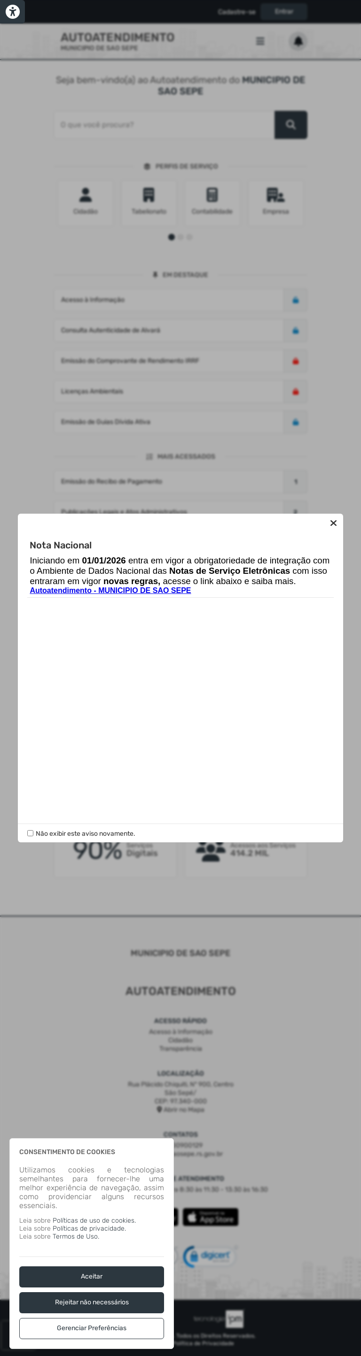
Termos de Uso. (76, 1236)
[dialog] (91, 1243)
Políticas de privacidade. (89, 1229)
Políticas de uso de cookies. (94, 1221)
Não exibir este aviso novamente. (85, 834)
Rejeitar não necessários (92, 1302)
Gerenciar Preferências (91, 1328)
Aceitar (91, 1276)
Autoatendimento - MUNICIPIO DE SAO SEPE (110, 590)
